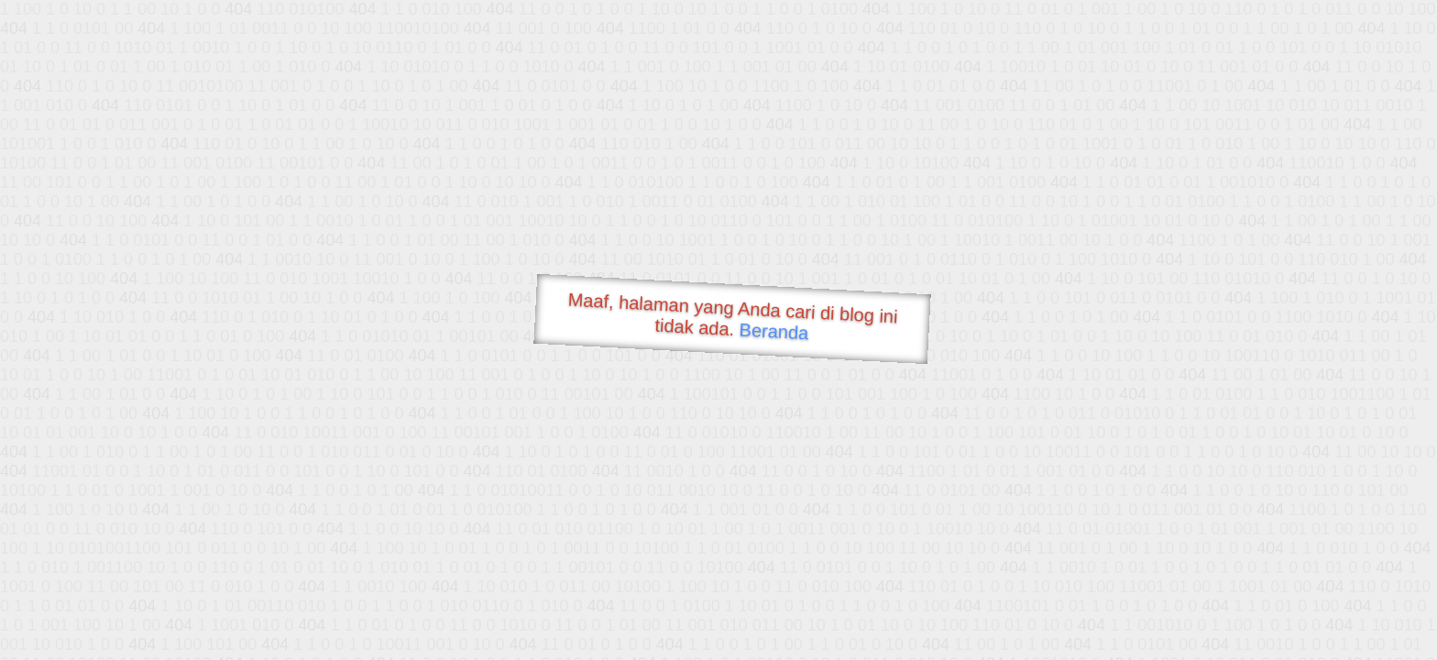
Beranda (774, 331)
